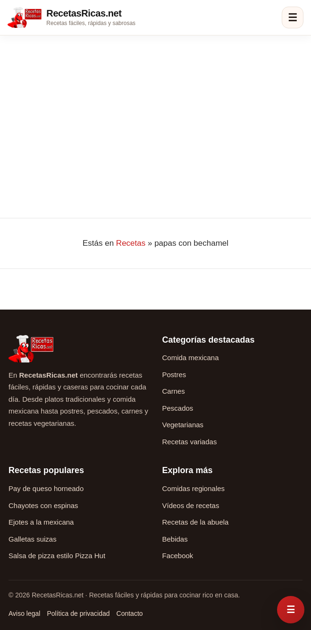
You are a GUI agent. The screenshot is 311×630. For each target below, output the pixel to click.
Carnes (173, 391)
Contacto (130, 613)
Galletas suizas (32, 539)
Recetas (130, 243)
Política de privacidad (78, 613)
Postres (174, 375)
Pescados (177, 408)
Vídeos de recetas (190, 505)
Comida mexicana (190, 358)
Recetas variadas (189, 442)
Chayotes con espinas (43, 505)
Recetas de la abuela (195, 522)
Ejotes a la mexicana (41, 522)
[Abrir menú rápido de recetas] (290, 609)
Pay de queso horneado (46, 488)
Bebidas (175, 539)
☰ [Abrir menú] (292, 18)
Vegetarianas (183, 425)
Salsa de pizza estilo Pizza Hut (56, 556)
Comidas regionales (193, 488)
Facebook (177, 556)
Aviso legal (24, 613)
